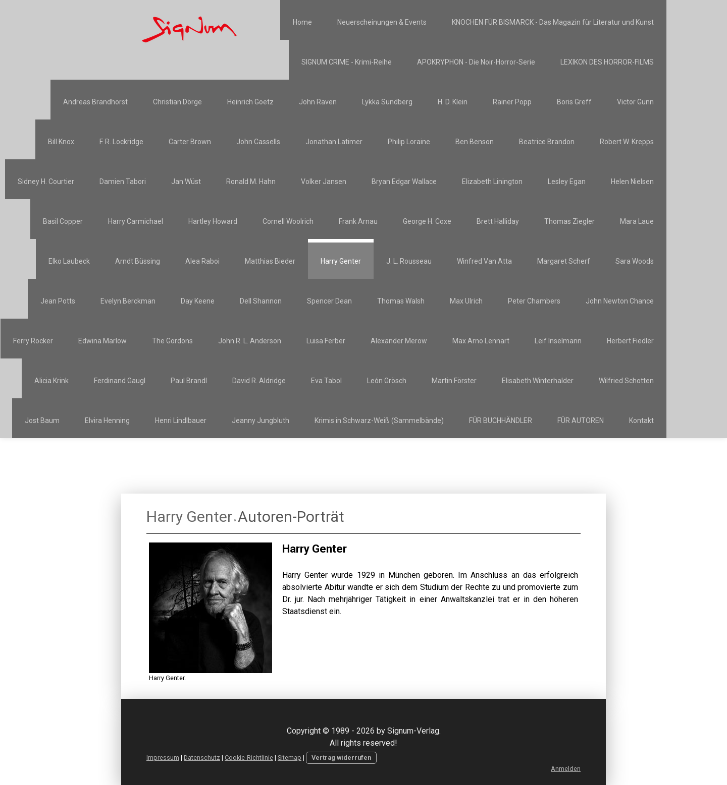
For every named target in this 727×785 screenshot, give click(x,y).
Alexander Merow (399, 341)
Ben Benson (474, 142)
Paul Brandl (189, 381)
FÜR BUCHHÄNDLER (500, 420)
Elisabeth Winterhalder (538, 381)
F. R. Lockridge (121, 142)
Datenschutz (202, 757)
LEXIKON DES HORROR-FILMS (607, 62)
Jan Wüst (186, 181)
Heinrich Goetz (250, 102)
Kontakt (641, 420)
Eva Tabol (326, 381)
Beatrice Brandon (547, 142)
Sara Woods (634, 261)
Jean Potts (57, 301)
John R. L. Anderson (249, 341)
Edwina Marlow (102, 341)
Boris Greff (574, 102)
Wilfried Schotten (626, 381)
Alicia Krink (51, 381)
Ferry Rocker (33, 341)
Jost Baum (42, 420)
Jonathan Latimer (333, 142)
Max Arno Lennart (480, 341)
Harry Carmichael (135, 221)
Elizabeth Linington (492, 181)
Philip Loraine (409, 142)
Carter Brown (190, 142)
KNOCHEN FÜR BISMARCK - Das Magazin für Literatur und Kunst (553, 22)
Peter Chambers (534, 301)
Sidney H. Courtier (46, 181)
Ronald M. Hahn (251, 181)
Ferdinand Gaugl (119, 381)
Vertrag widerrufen (341, 757)
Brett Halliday (498, 221)
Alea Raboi (202, 261)
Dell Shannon (261, 301)
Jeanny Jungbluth (260, 420)
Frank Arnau (358, 221)
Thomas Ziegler (569, 221)
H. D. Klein (453, 102)
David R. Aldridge (259, 381)
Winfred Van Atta (484, 261)
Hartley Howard (212, 221)
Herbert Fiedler (630, 341)
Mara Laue (637, 221)
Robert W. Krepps (627, 142)
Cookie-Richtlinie (249, 757)
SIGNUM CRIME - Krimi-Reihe (346, 62)
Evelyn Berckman (127, 301)
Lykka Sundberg (387, 102)
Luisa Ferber (325, 341)
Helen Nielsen (632, 181)
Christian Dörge (177, 102)
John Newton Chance (620, 301)
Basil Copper (63, 221)
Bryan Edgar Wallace (404, 181)
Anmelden (566, 768)
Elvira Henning (107, 420)
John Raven (318, 102)
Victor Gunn (635, 102)
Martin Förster (454, 381)
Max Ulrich (466, 301)
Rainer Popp (512, 102)
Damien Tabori (122, 181)
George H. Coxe (427, 221)
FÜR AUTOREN (580, 420)
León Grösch (386, 381)
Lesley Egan (567, 181)
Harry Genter (341, 261)
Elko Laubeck (69, 261)
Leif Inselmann (558, 341)
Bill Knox (61, 142)
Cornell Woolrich (288, 221)
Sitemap (289, 757)
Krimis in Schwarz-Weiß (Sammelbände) (379, 420)
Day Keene (198, 301)
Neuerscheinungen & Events (382, 22)
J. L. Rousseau (409, 261)
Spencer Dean (329, 301)
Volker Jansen (323, 181)
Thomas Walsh (401, 301)
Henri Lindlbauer (180, 420)
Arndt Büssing (137, 261)
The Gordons (172, 341)
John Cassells (258, 142)
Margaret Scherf (563, 261)
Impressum (162, 757)
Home (302, 22)
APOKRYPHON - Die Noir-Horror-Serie (476, 62)
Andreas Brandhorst (95, 102)
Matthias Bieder (270, 261)
